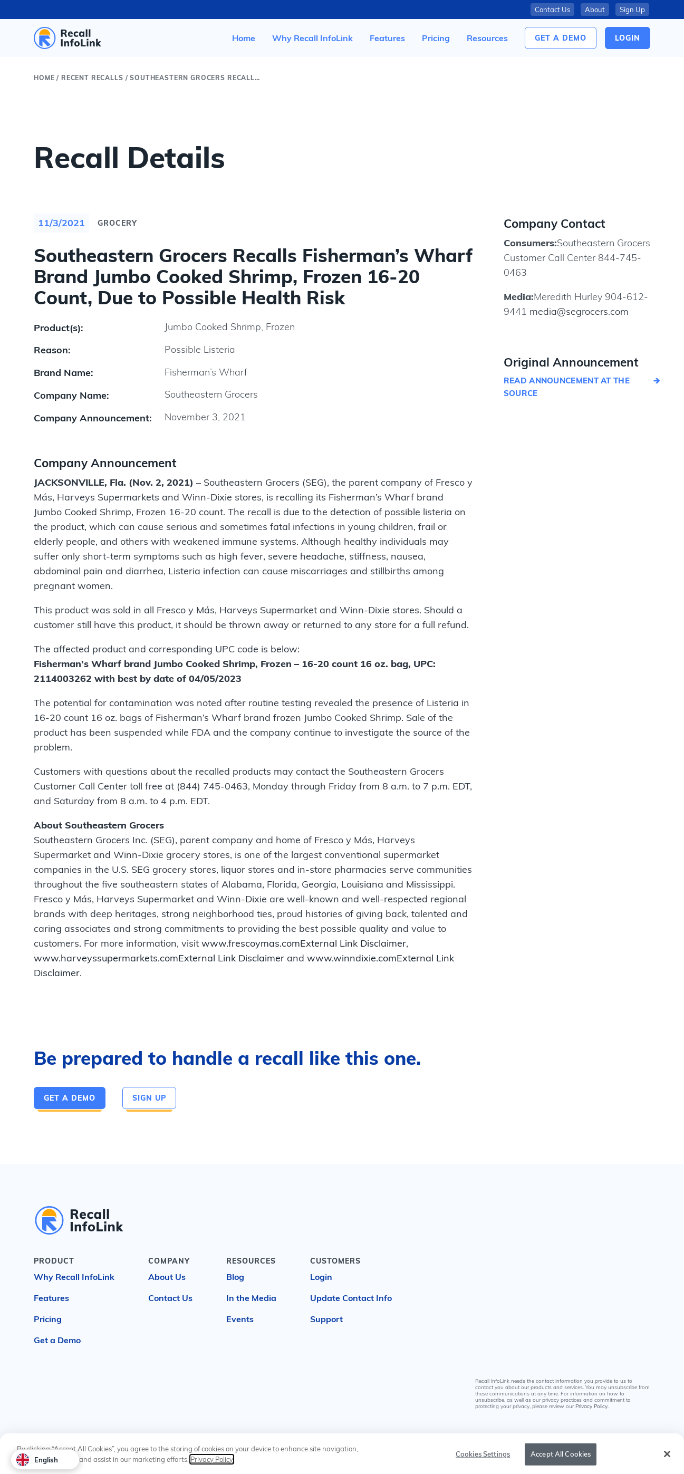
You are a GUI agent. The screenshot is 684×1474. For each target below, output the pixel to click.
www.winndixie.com (352, 958)
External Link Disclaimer (353, 943)
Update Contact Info (351, 1298)
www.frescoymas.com (250, 943)
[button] (487, 38)
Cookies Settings (483, 1460)
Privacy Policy (591, 1406)
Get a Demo (560, 38)
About (595, 9)
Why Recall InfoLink (74, 1276)
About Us (167, 1276)
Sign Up (632, 9)
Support (326, 1319)
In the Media (251, 1298)
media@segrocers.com (578, 311)
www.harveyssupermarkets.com (106, 958)
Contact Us (552, 9)
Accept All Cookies (561, 1460)
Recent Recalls (92, 78)
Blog (235, 1276)
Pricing (48, 1319)
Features (51, 1298)
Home (44, 78)
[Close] (667, 1460)
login (627, 38)
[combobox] (45, 1459)
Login (321, 1276)
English (37, 1459)
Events (240, 1319)
